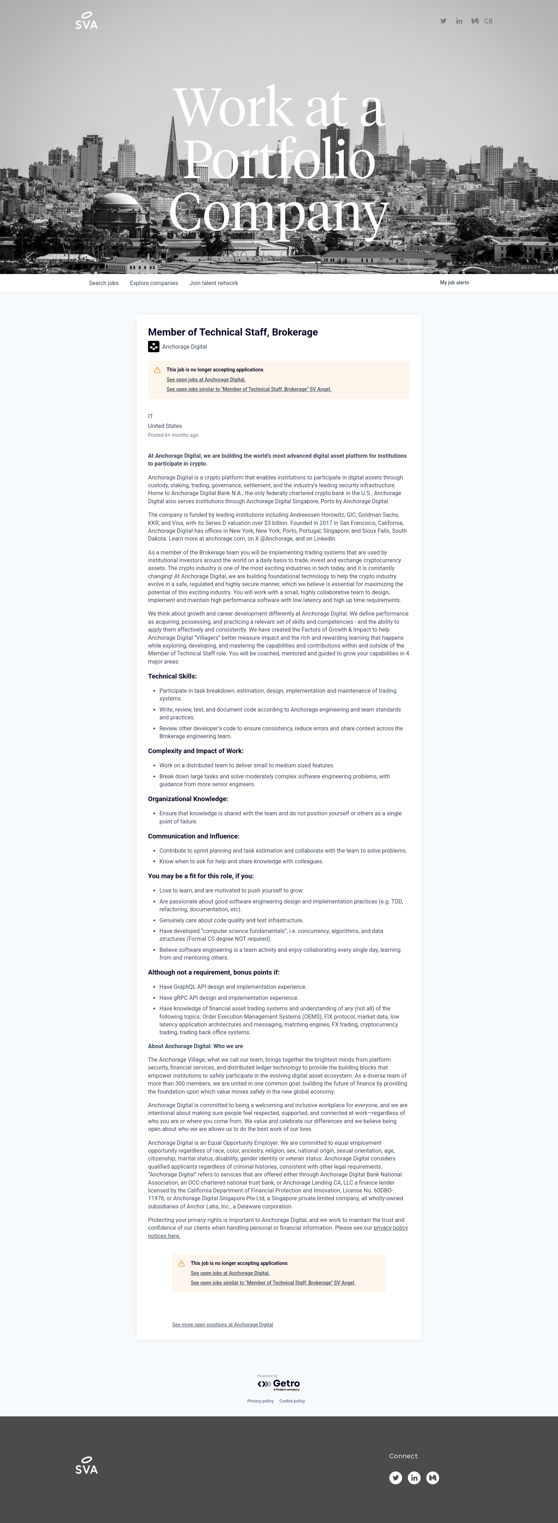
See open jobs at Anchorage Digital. (206, 379)
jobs (104, 283)
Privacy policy (260, 1401)
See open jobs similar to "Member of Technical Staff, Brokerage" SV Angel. (249, 389)
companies (154, 283)
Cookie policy (292, 1401)
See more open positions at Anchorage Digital (222, 1325)
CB (488, 21)
